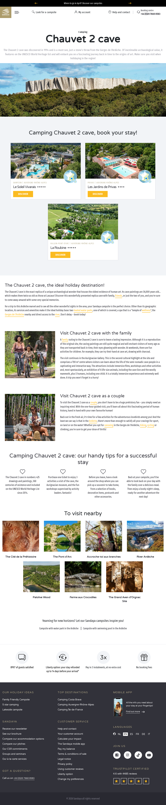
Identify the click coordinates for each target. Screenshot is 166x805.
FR (137, 734)
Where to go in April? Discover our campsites (83, 3)
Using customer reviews (70, 769)
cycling (150, 425)
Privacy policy (65, 764)
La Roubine (58, 248)
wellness (146, 310)
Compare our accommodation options (23, 739)
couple (93, 402)
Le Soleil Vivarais (24, 187)
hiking (143, 425)
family (65, 339)
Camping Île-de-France (70, 709)
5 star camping (10, 704)
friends (118, 295)
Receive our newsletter (14, 728)
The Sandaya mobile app (71, 744)
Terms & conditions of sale (72, 754)
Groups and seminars (14, 754)
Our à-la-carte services (14, 759)
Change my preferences (71, 779)
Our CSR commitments (14, 749)
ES (131, 734)
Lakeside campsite (12, 709)
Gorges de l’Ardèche (14, 314)
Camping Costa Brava (69, 699)
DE (143, 734)
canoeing (108, 425)
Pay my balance (66, 749)
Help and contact (67, 728)
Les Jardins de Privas (102, 187)
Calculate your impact (69, 739)
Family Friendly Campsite (16, 699)
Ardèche (93, 420)
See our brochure (11, 733)
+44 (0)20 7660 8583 (24, 778)
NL (119, 734)
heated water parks (83, 310)
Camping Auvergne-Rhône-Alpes (76, 704)
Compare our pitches (13, 744)
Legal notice (64, 759)
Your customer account (70, 733)
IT (149, 734)
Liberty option (65, 774)
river (57, 314)
